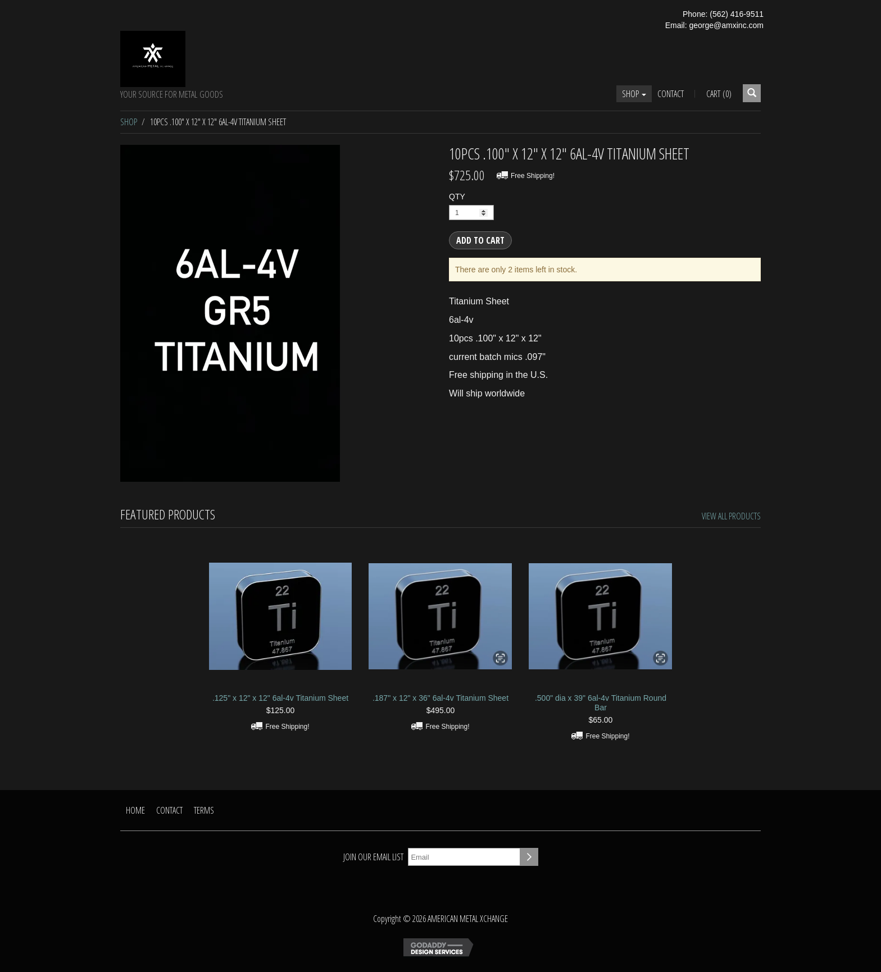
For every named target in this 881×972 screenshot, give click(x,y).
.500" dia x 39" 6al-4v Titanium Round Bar (600, 702)
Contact (670, 94)
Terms (204, 810)
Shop (634, 94)
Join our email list (373, 857)
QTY (457, 196)
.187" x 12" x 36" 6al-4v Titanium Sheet (440, 697)
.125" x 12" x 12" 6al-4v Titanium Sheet (280, 697)
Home (135, 810)
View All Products (731, 516)
